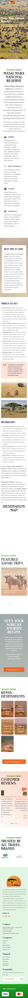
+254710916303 (7, 931)
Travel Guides (6, 947)
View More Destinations (14, 762)
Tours (4, 943)
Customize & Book (14, 670)
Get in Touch (6, 957)
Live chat (5, 961)
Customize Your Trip (10, 32)
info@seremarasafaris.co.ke (11, 933)
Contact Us (6, 949)
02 (13, 823)
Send (21, 979)
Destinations (6, 945)
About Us (5, 940)
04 (15, 823)
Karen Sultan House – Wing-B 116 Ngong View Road (12, 928)
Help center (6, 959)
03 (14, 823)
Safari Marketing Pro (9, 989)
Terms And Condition (6, 964)
